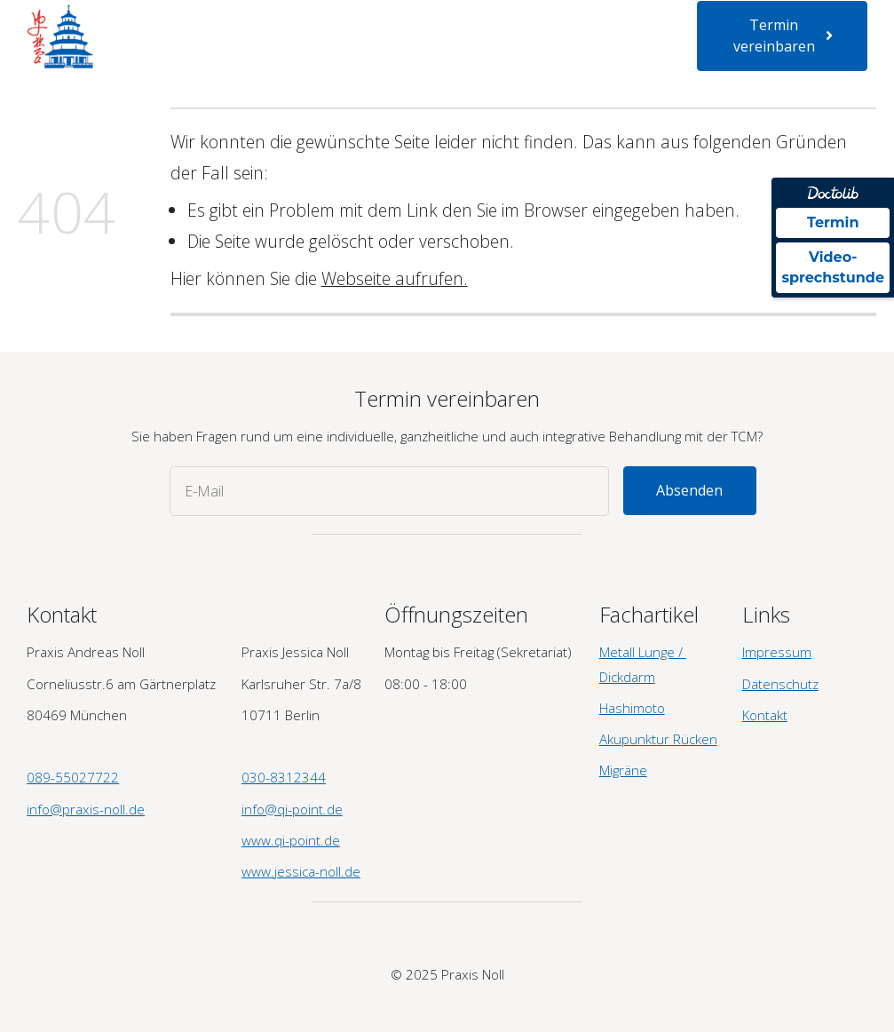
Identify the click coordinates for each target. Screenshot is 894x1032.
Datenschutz (780, 684)
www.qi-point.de (290, 840)
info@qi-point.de (292, 809)
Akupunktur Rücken (658, 739)
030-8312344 (283, 777)
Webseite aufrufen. (394, 278)
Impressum (776, 652)
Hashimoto (632, 708)
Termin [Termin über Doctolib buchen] (833, 222)
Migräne (623, 770)
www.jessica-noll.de (300, 871)
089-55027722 (73, 777)
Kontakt (408, 51)
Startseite (160, 21)
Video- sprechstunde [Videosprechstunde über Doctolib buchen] (832, 267)
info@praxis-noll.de (86, 809)
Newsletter (335, 51)
